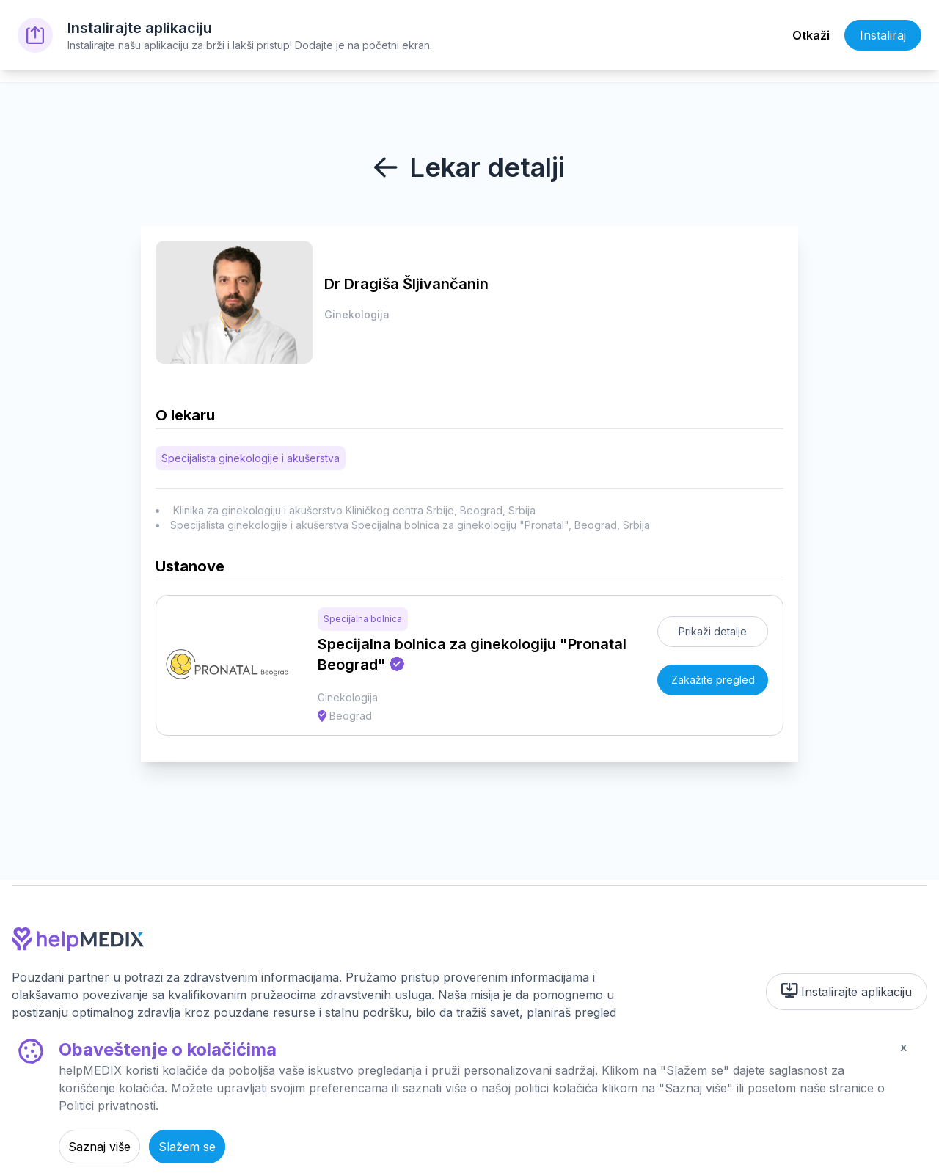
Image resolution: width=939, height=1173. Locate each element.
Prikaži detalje (713, 631)
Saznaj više (99, 1146)
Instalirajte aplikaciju (847, 991)
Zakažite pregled (713, 679)
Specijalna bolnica (363, 618)
